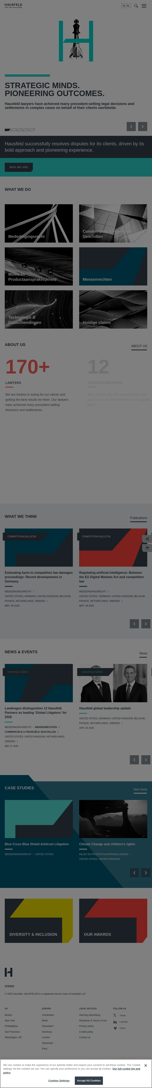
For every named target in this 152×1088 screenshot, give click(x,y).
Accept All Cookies (89, 1080)
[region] (76, 1073)
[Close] (145, 1065)
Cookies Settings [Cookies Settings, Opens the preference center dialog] (59, 1080)
